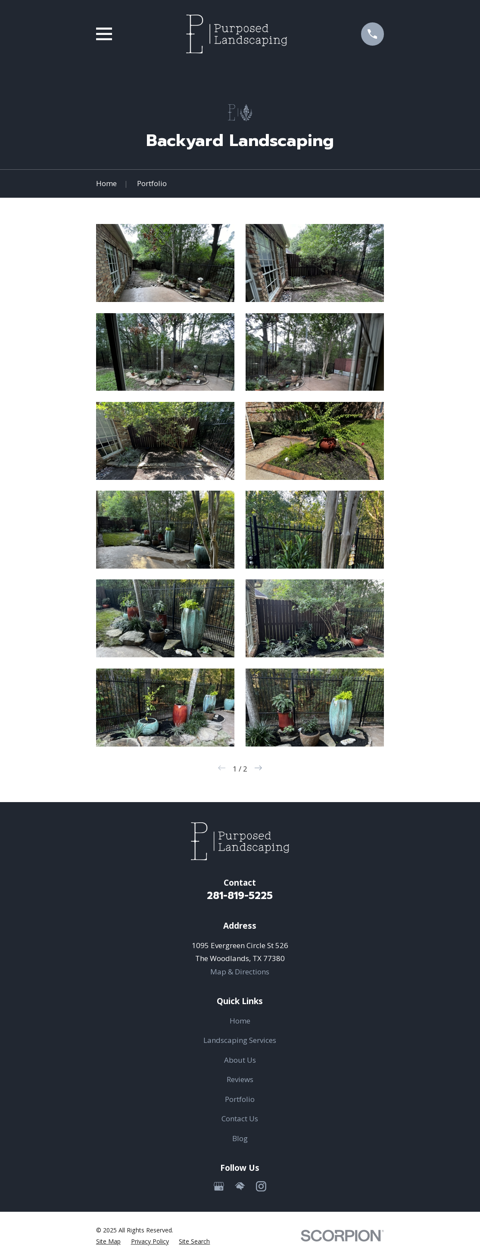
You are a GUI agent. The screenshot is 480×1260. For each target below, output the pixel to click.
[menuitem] (108, 1241)
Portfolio (240, 1099)
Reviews (240, 1079)
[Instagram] (261, 1186)
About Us (240, 1060)
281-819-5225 (240, 895)
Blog (240, 1138)
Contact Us (239, 1118)
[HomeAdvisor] (240, 1186)
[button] (165, 263)
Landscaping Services (239, 1040)
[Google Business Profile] (219, 1186)
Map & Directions (239, 972)
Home (240, 1021)
